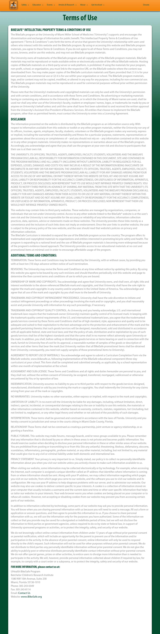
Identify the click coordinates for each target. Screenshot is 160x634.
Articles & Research (68, 5)
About (84, 5)
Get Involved (98, 5)
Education (38, 5)
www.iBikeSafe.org (31, 597)
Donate (146, 5)
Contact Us (24, 593)
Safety (25, 5)
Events (51, 5)
